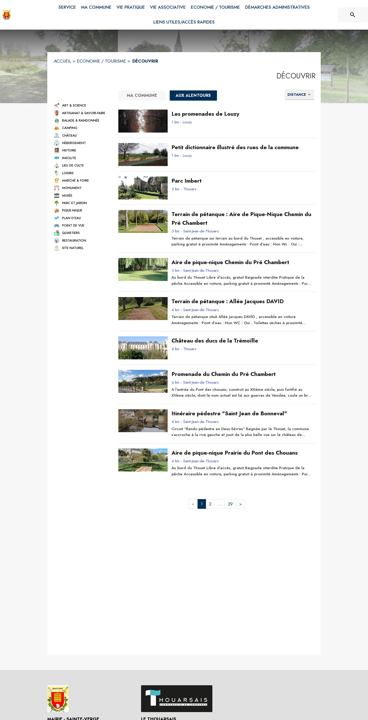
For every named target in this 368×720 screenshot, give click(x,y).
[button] (81, 105)
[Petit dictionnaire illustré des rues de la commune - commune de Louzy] (241, 147)
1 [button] (202, 504)
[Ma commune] (142, 95)
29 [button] (230, 504)
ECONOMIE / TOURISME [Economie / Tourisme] (101, 61)
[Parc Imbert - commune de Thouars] (241, 180)
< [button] (193, 504)
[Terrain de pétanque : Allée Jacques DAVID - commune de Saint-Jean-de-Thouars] (241, 301)
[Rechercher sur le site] (352, 14)
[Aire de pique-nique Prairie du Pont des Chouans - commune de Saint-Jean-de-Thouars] (241, 452)
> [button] (240, 504)
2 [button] (210, 504)
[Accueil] (7, 15)
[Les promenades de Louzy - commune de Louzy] (241, 114)
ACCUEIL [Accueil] (62, 61)
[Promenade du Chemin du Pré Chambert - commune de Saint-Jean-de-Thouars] (241, 374)
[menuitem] (67, 6)
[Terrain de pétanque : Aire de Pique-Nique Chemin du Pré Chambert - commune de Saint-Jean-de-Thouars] (241, 219)
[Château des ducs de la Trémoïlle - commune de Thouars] (241, 340)
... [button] (220, 504)
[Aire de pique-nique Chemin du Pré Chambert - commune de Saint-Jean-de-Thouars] (241, 262)
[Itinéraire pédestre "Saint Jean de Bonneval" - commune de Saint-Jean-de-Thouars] (241, 413)
